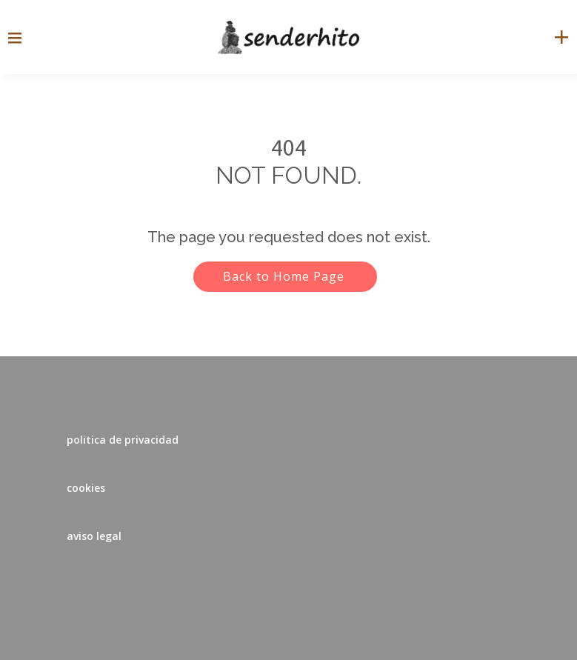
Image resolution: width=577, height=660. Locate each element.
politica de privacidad (123, 440)
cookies (86, 488)
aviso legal (94, 536)
